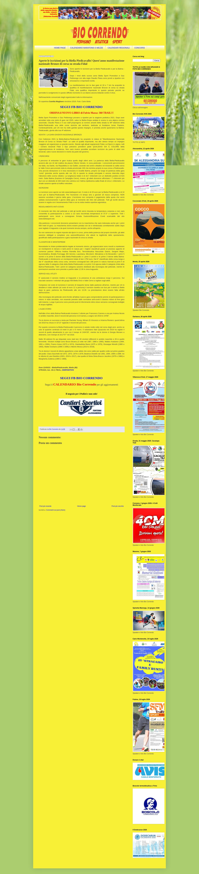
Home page (81, 506)
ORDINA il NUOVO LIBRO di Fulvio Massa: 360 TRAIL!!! (81, 112)
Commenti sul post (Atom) (55, 510)
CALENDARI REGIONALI (119, 48)
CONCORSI (139, 48)
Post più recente (45, 506)
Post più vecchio (118, 506)
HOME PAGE (60, 48)
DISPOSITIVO (68, 370)
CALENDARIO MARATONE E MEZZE (86, 48)
